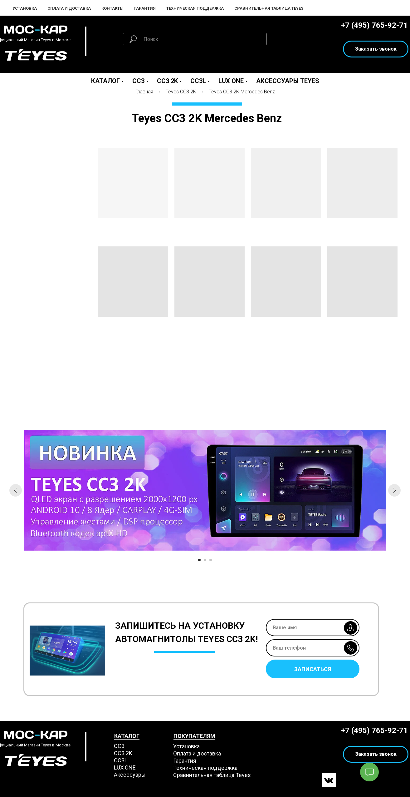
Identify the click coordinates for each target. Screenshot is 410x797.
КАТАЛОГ (126, 736)
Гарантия (145, 8)
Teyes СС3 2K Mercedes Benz (242, 92)
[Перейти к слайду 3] (210, 560)
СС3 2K (123, 753)
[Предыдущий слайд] (15, 490)
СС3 (119, 746)
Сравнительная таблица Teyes (268, 8)
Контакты (112, 8)
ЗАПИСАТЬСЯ (312, 669)
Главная (144, 92)
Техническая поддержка (195, 8)
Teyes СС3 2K (181, 92)
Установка (24, 8)
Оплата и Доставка (69, 8)
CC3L (198, 81)
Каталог (105, 81)
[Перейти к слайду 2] (205, 560)
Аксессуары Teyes (287, 81)
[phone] (312, 647)
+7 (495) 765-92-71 (374, 25)
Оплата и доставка (197, 753)
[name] (312, 627)
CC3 (138, 81)
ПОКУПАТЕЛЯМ (194, 736)
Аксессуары (130, 774)
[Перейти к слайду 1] (199, 560)
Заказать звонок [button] (376, 49)
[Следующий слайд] (394, 490)
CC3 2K (167, 81)
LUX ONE (231, 81)
